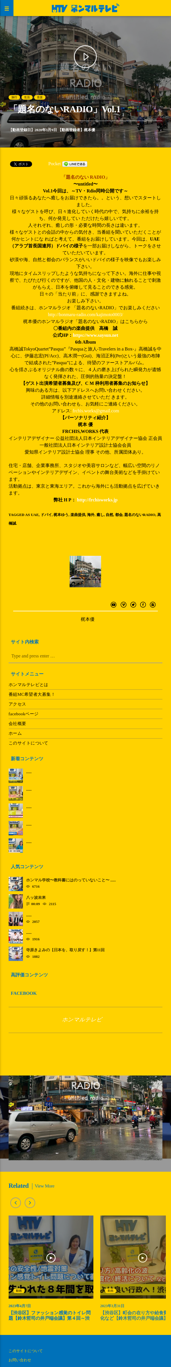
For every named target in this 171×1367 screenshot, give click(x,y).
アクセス (17, 704)
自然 (109, 515)
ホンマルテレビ (82, 1020)
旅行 (14, 97)
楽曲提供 (77, 515)
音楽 (40, 97)
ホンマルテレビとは (28, 684)
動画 (19, 1290)
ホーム (15, 733)
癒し (100, 515)
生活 (27, 97)
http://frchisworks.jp (97, 499)
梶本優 (89, 130)
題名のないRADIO (139, 515)
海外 (91, 515)
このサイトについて (28, 743)
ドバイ (46, 515)
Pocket (54, 163)
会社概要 (17, 723)
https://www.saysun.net (95, 335)
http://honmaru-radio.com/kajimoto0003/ (85, 314)
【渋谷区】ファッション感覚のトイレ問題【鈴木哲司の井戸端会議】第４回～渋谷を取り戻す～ (50, 1318)
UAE (35, 515)
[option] (51, 1271)
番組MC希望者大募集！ (32, 694)
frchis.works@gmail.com (96, 410)
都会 (119, 515)
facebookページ (24, 714)
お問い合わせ (20, 1360)
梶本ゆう (61, 515)
